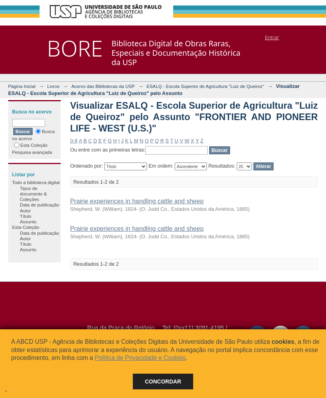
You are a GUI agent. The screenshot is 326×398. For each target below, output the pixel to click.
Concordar (163, 381)
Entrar (272, 37)
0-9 (74, 141)
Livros (53, 86)
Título (25, 216)
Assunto (28, 221)
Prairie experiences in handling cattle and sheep (137, 201)
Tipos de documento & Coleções (33, 194)
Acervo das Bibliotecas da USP (103, 86)
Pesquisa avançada (32, 152)
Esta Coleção (31, 145)
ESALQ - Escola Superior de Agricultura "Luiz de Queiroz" (205, 86)
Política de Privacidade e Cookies (140, 357)
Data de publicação (39, 204)
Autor (25, 210)
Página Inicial (22, 86)
